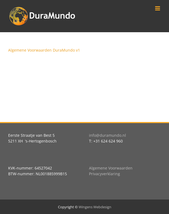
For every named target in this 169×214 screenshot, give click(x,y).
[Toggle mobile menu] (158, 8)
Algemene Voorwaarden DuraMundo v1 (44, 50)
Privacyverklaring (104, 173)
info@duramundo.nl (107, 135)
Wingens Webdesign (95, 206)
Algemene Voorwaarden (111, 168)
